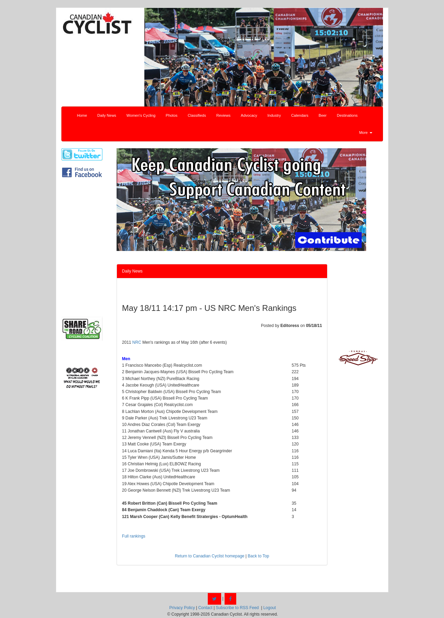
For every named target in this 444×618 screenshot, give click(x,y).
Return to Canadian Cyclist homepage (209, 556)
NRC (136, 342)
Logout (269, 607)
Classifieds (197, 115)
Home (82, 115)
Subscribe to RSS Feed (237, 607)
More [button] (365, 132)
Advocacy (249, 115)
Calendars (299, 115)
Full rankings (133, 536)
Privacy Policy (182, 607)
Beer (322, 115)
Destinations (347, 115)
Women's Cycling (141, 115)
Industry (274, 115)
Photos (171, 115)
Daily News (106, 115)
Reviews (223, 115)
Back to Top (258, 556)
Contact (205, 607)
